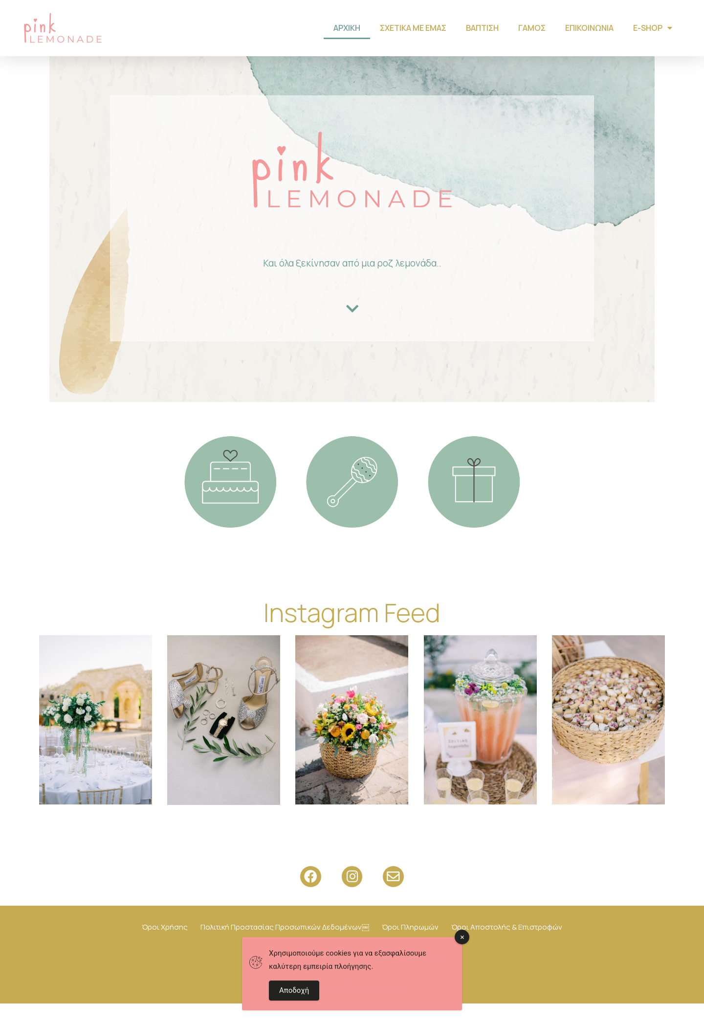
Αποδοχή (294, 992)
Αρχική (346, 27)
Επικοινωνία (589, 27)
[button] (352, 330)
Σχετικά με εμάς (413, 27)
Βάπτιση (482, 27)
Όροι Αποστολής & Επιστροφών (506, 948)
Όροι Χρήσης (165, 948)
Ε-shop (652, 28)
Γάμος (532, 27)
